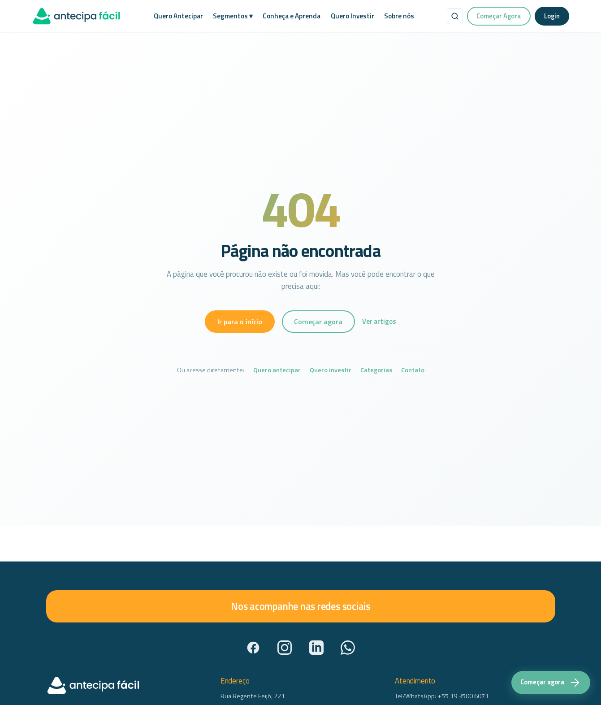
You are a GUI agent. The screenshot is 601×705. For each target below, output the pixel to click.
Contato (412, 370)
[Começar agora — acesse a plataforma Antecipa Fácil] (550, 682)
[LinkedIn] (316, 647)
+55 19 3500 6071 (463, 696)
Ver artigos (379, 321)
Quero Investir (352, 16)
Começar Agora (498, 16)
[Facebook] (253, 647)
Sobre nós (399, 16)
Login (552, 16)
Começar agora (318, 321)
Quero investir (330, 370)
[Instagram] (284, 647)
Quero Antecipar (178, 16)
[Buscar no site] (455, 16)
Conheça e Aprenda (291, 16)
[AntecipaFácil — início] (76, 16)
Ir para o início (239, 321)
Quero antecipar (277, 370)
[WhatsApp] (348, 647)
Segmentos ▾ (233, 16)
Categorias (376, 370)
